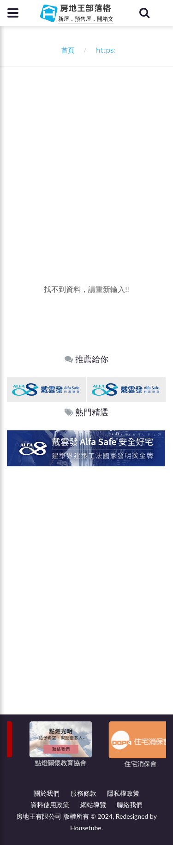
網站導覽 (93, 805)
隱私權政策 (123, 793)
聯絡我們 (130, 805)
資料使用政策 (49, 805)
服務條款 (83, 793)
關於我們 (47, 793)
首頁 (66, 50)
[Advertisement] (86, 157)
